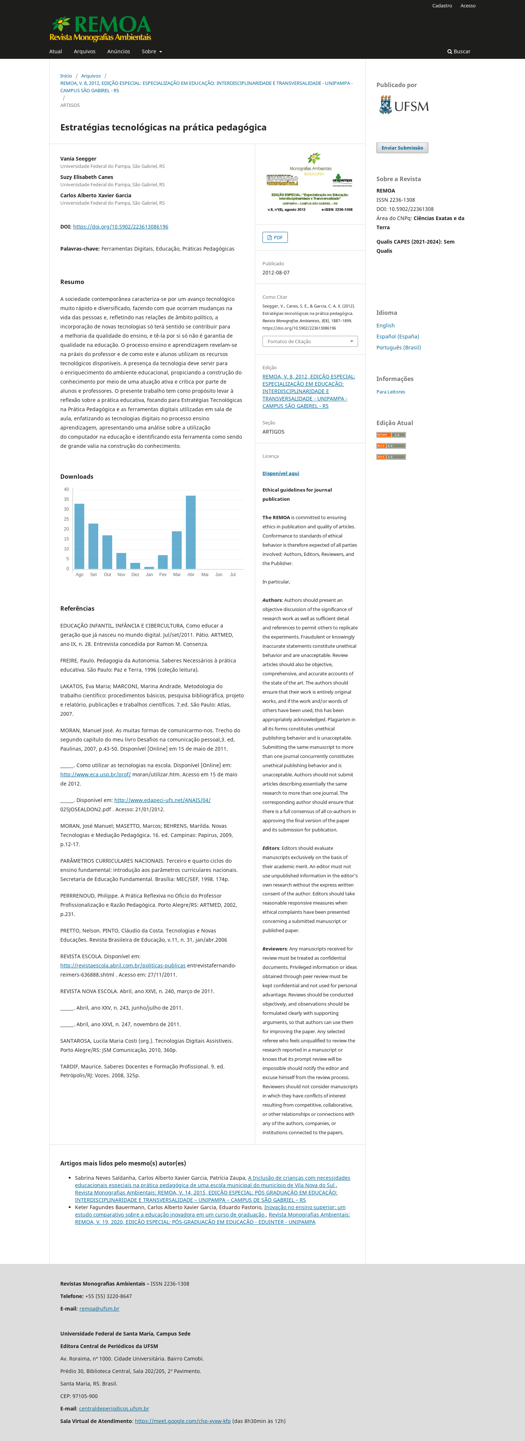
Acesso (468, 5)
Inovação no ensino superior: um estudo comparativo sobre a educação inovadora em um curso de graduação (210, 1211)
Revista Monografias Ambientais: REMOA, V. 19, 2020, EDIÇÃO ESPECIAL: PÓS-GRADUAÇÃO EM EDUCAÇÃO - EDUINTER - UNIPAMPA (212, 1218)
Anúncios (118, 51)
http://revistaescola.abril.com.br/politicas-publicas (123, 965)
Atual (55, 51)
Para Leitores (390, 391)
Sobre (150, 51)
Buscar (459, 51)
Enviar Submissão (402, 147)
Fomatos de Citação (289, 341)
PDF (278, 237)
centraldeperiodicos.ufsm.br (114, 1408)
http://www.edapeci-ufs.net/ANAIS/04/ (162, 800)
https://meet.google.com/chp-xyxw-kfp (183, 1420)
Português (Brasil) (398, 347)
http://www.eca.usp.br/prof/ (95, 774)
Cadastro (442, 5)
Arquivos (85, 51)
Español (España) (397, 336)
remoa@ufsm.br (99, 1308)
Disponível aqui (280, 473)
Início (66, 75)
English (385, 325)
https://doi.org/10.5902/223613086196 (120, 226)
